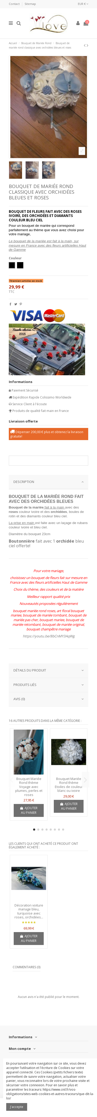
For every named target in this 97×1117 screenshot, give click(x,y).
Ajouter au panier (29, 810)
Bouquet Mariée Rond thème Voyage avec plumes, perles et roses (28, 786)
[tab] (48, 482)
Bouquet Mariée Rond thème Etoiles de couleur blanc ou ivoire (69, 784)
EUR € (83, 4)
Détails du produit (48, 670)
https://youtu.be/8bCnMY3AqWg (48, 636)
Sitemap (30, 4)
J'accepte (16, 1107)
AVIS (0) (48, 699)
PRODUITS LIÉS (48, 684)
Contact (14, 4)
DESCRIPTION (48, 481)
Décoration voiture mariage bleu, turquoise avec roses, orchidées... (28, 911)
